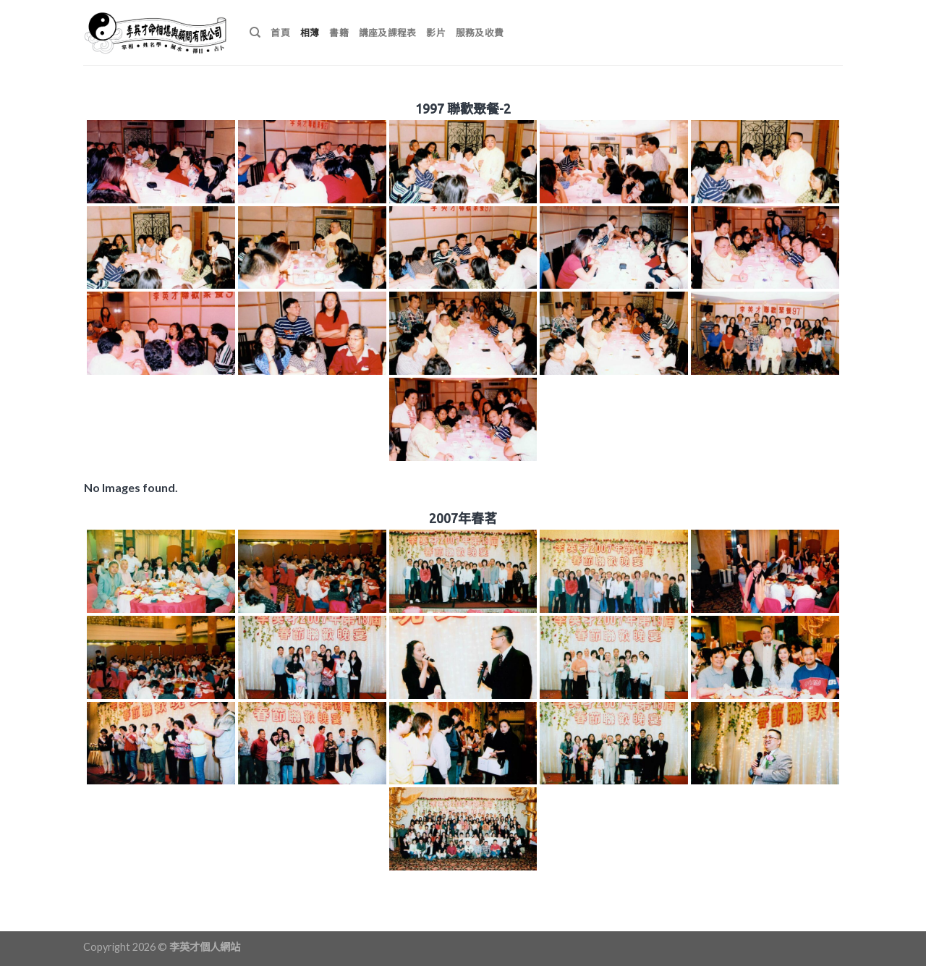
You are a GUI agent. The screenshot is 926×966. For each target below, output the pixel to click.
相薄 (310, 32)
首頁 (280, 32)
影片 (436, 32)
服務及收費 (480, 32)
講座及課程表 (388, 32)
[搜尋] (255, 32)
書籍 (339, 32)
